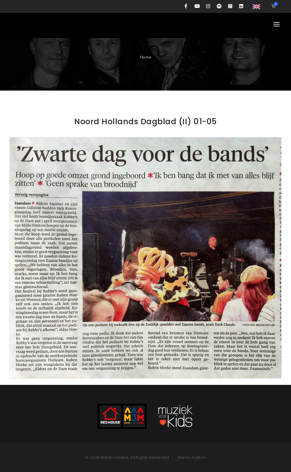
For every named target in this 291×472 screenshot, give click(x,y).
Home (145, 57)
